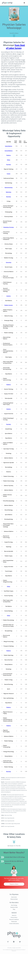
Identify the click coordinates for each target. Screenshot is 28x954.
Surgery (8, 173)
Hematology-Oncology (8, 227)
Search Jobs (14, 897)
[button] (24, 3)
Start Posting (14, 905)
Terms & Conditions (14, 919)
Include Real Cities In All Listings (15, 857)
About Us (14, 915)
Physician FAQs (14, 899)
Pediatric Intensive (8, 305)
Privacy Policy (14, 917)
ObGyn (8, 160)
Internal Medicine (8, 150)
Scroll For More (14, 33)
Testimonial (14, 921)
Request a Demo (14, 884)
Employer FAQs (14, 907)
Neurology (8, 196)
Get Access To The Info (14, 846)
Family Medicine (8, 146)
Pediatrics (8, 155)
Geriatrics (8, 296)
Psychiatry (8, 164)
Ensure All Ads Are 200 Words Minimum (14, 862)
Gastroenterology (9, 187)
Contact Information (14, 923)
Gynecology (8, 262)
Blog (14, 909)
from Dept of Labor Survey (15, 47)
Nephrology (8, 192)
